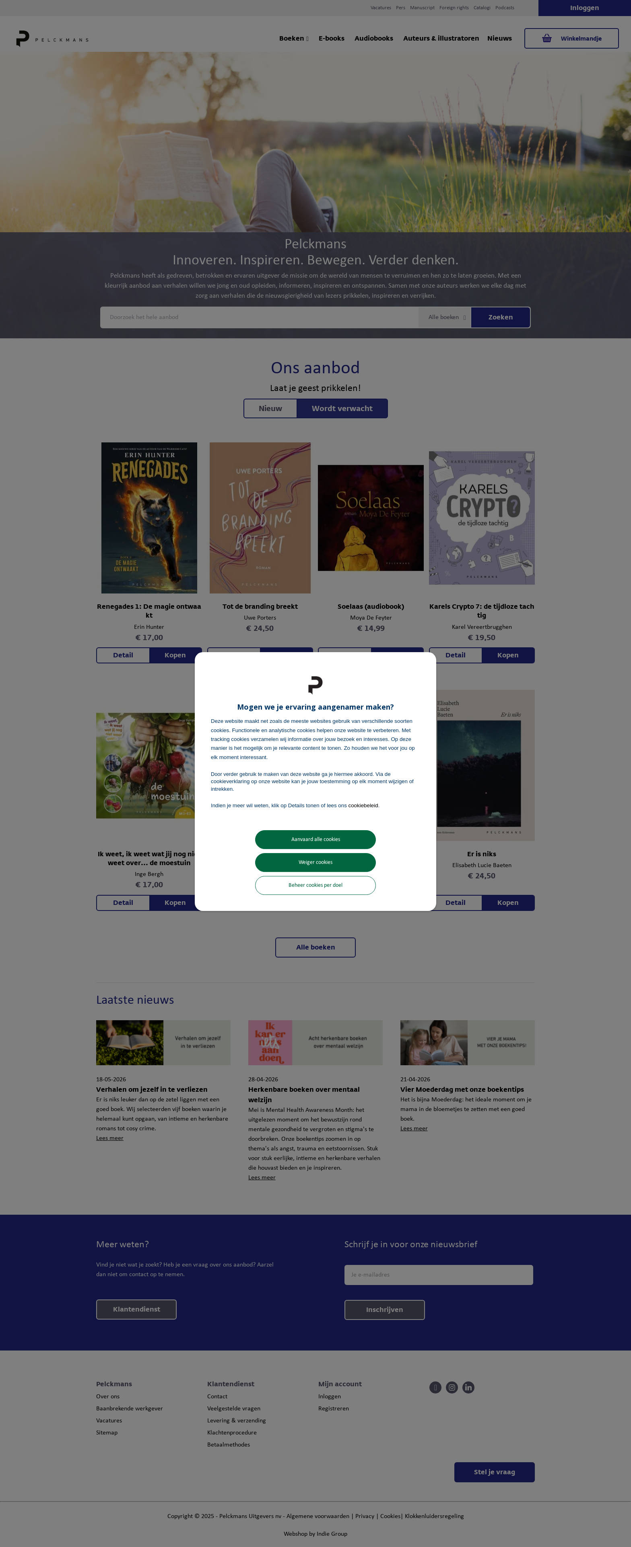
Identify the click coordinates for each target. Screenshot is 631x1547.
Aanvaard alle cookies (315, 840)
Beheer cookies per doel (315, 885)
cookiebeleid (363, 805)
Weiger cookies (315, 862)
